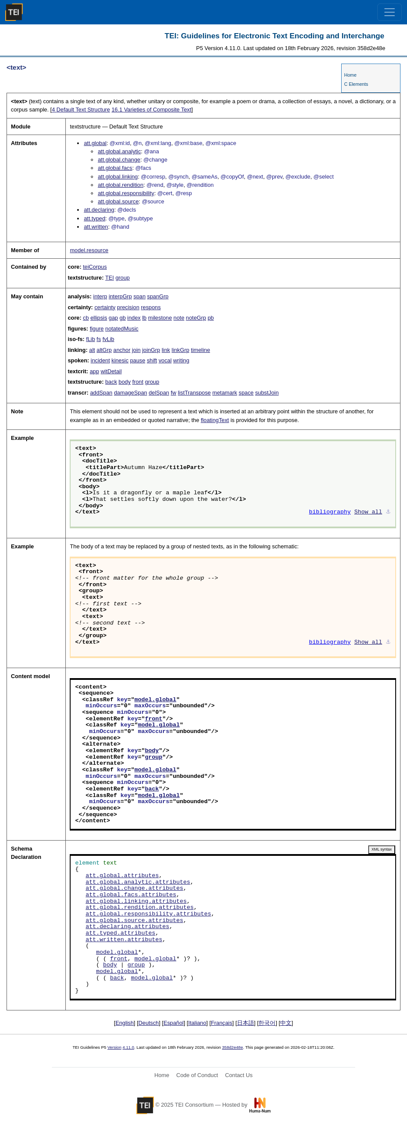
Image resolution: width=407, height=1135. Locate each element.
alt (92, 350)
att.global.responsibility (126, 193)
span (139, 296)
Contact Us (238, 1075)
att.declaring (99, 209)
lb (144, 317)
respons (151, 307)
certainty (105, 307)
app (94, 371)
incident (100, 360)
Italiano (197, 1023)
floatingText (215, 420)
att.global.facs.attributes (130, 895)
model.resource (89, 250)
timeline (200, 350)
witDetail (111, 371)
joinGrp (151, 350)
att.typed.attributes (120, 933)
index (134, 317)
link (166, 350)
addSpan (101, 392)
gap (113, 317)
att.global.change (119, 159)
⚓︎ (388, 512)
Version (115, 1047)
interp (100, 296)
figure (97, 328)
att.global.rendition (120, 185)
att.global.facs (115, 168)
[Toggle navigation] (389, 12)
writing (181, 360)
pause (137, 360)
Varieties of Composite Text (151, 109)
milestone (160, 317)
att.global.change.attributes (134, 888)
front (137, 381)
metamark (224, 392)
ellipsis (98, 317)
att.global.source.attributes (134, 921)
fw (173, 392)
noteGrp (196, 317)
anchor (121, 350)
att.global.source (118, 201)
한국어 (266, 1023)
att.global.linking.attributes (136, 901)
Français (221, 1023)
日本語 (245, 1023)
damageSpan (130, 392)
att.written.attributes (123, 940)
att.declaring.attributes (127, 927)
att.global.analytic (119, 151)
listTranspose (194, 392)
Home (350, 75)
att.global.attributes (122, 876)
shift (152, 360)
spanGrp (158, 296)
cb (86, 317)
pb (210, 317)
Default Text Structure (81, 109)
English (124, 1023)
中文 (286, 1023)
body (125, 381)
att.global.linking (118, 176)
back (111, 381)
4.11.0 (128, 1047)
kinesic (120, 360)
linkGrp (181, 350)
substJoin (266, 392)
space (246, 392)
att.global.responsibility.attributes (148, 914)
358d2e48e (232, 1047)
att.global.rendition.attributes (139, 908)
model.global (155, 700)
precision (128, 307)
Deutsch (149, 1023)
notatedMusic (122, 328)
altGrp (104, 350)
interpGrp (120, 296)
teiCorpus (95, 266)
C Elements (356, 84)
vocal (165, 360)
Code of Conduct (197, 1075)
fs (99, 339)
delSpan (159, 392)
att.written (96, 226)
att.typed (94, 218)
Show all (368, 512)
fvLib (108, 339)
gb (122, 317)
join (136, 350)
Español (173, 1023)
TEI (109, 277)
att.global (95, 143)
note (178, 317)
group (122, 277)
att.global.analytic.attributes (137, 882)
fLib (90, 339)
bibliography (330, 512)
